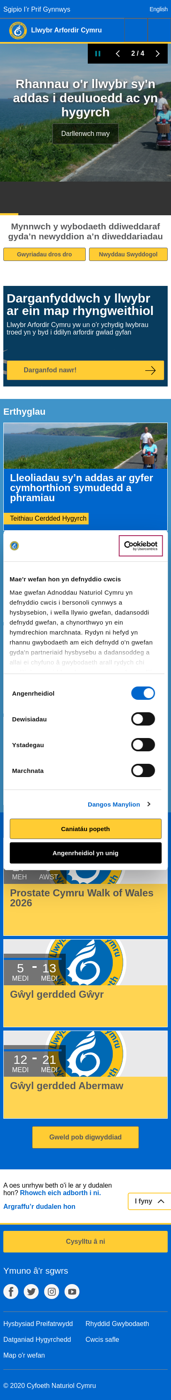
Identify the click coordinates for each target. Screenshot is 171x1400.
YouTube (71, 1291)
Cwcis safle (102, 1339)
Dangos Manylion (114, 804)
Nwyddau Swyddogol (128, 254)
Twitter (31, 1291)
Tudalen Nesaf (158, 54)
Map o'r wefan (24, 1355)
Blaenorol (118, 54)
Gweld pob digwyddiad (85, 1137)
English (159, 9)
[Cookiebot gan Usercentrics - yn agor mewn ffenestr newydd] (140, 546)
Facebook (10, 1291)
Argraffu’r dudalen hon (39, 1206)
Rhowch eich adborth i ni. (60, 1192)
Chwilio (136, 30)
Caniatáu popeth (85, 828)
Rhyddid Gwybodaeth (117, 1323)
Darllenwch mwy (85, 133)
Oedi (98, 54)
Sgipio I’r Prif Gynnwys (36, 9)
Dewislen (159, 30)
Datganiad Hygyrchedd (37, 1339)
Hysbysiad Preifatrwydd (38, 1323)
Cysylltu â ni (85, 1241)
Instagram (51, 1291)
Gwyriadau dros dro (44, 254)
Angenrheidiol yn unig (85, 852)
